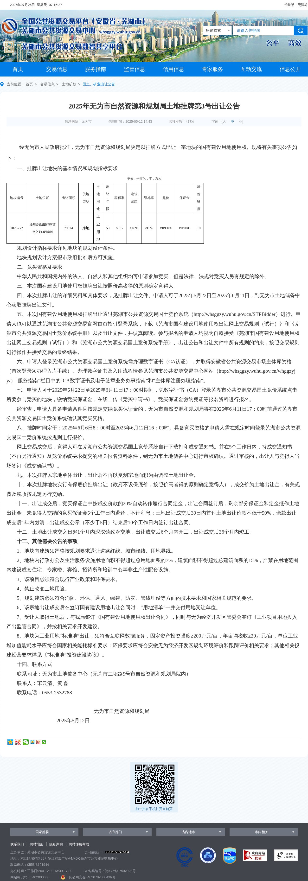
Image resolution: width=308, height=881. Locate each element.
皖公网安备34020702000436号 (92, 877)
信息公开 (290, 69)
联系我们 (17, 844)
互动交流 (251, 69)
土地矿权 (69, 84)
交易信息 (56, 69)
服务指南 (95, 69)
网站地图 (36, 844)
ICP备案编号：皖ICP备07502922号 (109, 871)
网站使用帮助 (79, 844)
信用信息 (173, 69)
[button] (289, 5)
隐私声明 (56, 844)
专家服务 (212, 69)
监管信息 (134, 69)
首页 (18, 69)
